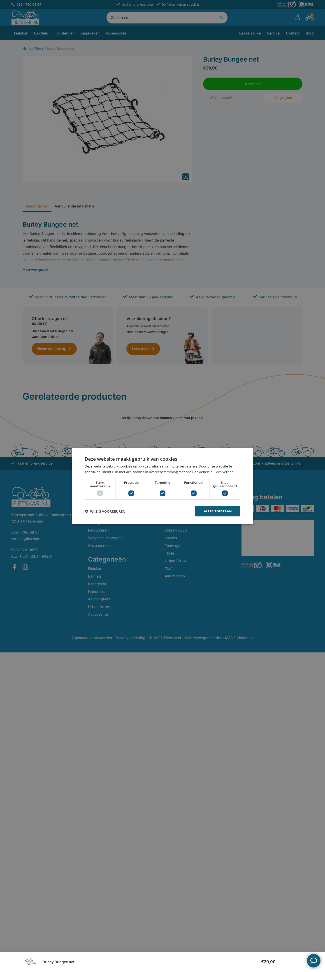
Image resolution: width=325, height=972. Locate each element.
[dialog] (162, 486)
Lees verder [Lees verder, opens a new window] (223, 472)
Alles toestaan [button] (218, 511)
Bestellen (290, 960)
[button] (105, 511)
